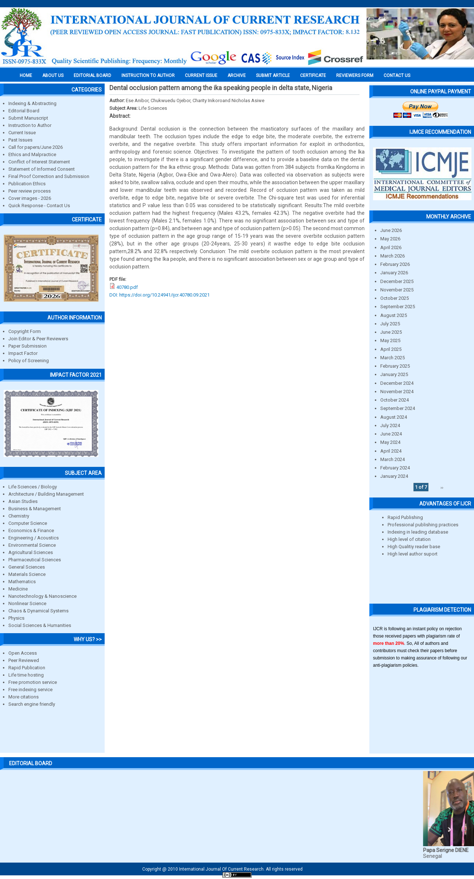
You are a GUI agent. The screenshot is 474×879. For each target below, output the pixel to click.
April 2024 (390, 451)
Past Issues (20, 140)
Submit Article (273, 75)
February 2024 (395, 468)
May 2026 (390, 238)
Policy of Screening (28, 360)
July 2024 (390, 425)
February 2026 (395, 264)
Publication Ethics (27, 183)
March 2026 (392, 256)
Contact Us (397, 75)
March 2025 (392, 357)
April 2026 (390, 247)
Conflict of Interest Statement (39, 161)
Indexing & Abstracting (32, 103)
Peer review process (29, 191)
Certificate (313, 75)
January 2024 (394, 476)
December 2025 (396, 281)
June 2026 (391, 230)
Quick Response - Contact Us (39, 205)
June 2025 (391, 332)
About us (52, 75)
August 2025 (393, 315)
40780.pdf (127, 287)
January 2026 (394, 272)
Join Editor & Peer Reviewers (38, 338)
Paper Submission (27, 346)
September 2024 (397, 408)
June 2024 (391, 434)
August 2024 (393, 417)
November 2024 (396, 391)
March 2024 (392, 459)
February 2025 (395, 366)
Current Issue (201, 75)
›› (441, 487)
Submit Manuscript (28, 118)
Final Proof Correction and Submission (48, 176)
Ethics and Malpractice (32, 154)
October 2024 (394, 400)
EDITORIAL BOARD (92, 75)
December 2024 (396, 383)
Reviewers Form (354, 75)
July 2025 (390, 323)
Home (26, 75)
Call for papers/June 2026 (35, 147)
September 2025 (397, 306)
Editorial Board (23, 110)
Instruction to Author (29, 125)
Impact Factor (23, 353)
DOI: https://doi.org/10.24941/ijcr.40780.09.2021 (159, 295)
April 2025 (390, 349)
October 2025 (394, 298)
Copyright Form (24, 331)
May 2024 (390, 442)
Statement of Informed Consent (41, 169)
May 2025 (390, 340)
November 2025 (396, 290)
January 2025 (394, 374)
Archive (237, 75)
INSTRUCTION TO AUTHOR (148, 75)
